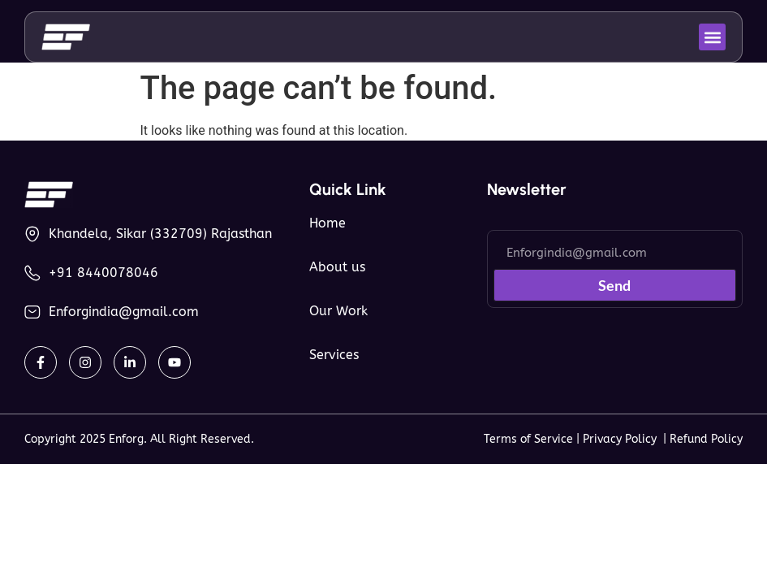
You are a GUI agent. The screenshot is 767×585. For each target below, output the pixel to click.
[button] (712, 37)
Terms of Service (528, 439)
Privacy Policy (623, 439)
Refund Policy (706, 439)
